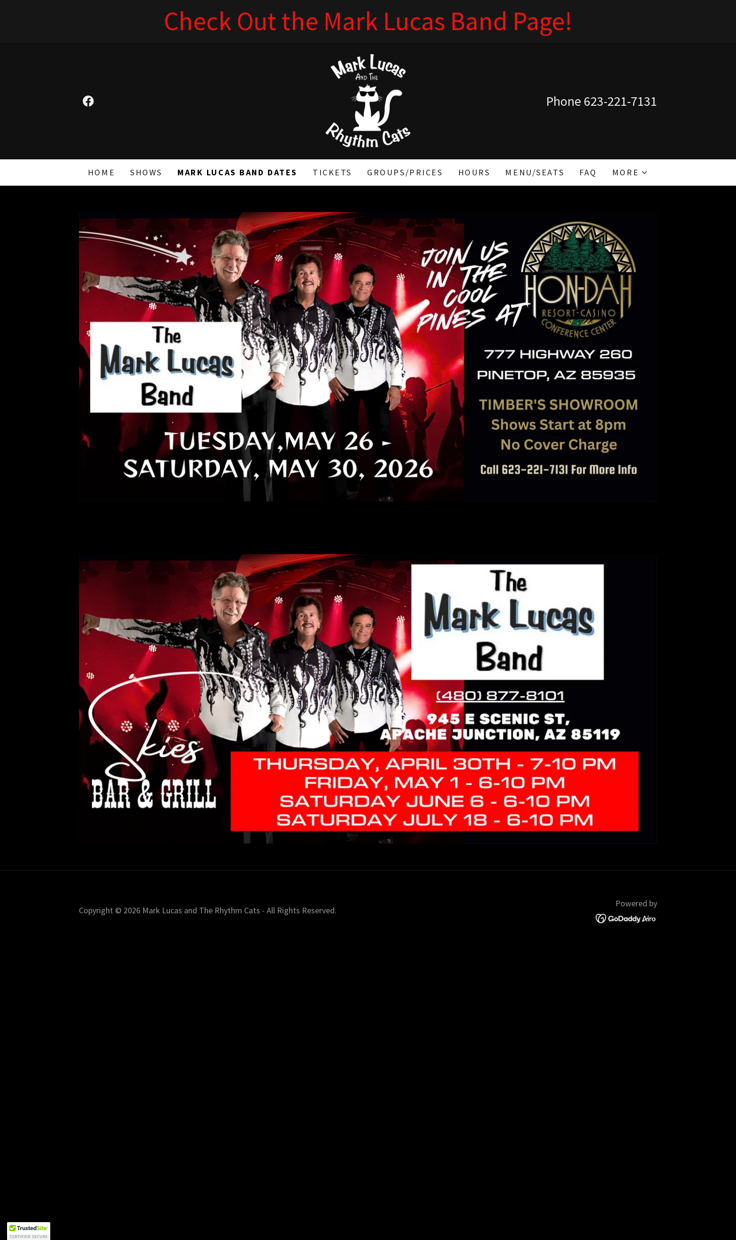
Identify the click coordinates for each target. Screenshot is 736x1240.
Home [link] (101, 172)
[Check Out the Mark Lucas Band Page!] (368, 21)
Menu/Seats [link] (534, 172)
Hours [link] (474, 172)
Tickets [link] (332, 172)
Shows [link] (146, 172)
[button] (630, 172)
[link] (88, 101)
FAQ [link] (588, 172)
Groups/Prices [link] (405, 172)
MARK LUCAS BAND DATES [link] (237, 172)
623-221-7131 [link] (620, 101)
